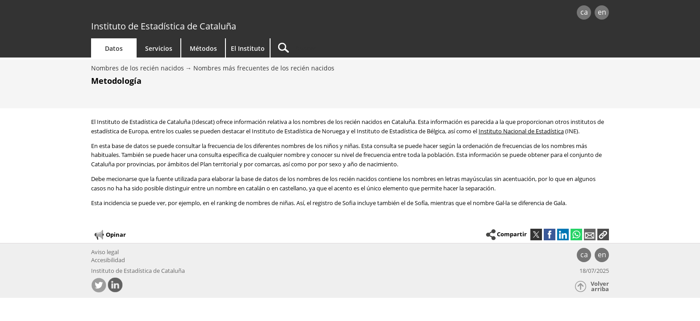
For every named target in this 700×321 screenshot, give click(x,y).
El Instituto (248, 48)
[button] (603, 234)
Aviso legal (105, 252)
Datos (114, 48)
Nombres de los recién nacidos (137, 68)
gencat (194, 13)
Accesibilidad (108, 260)
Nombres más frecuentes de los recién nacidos (263, 68)
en (602, 12)
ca (584, 12)
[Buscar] (346, 48)
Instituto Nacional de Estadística (521, 131)
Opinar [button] (109, 235)
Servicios (158, 48)
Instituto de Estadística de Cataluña (163, 26)
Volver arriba (600, 286)
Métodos (203, 48)
